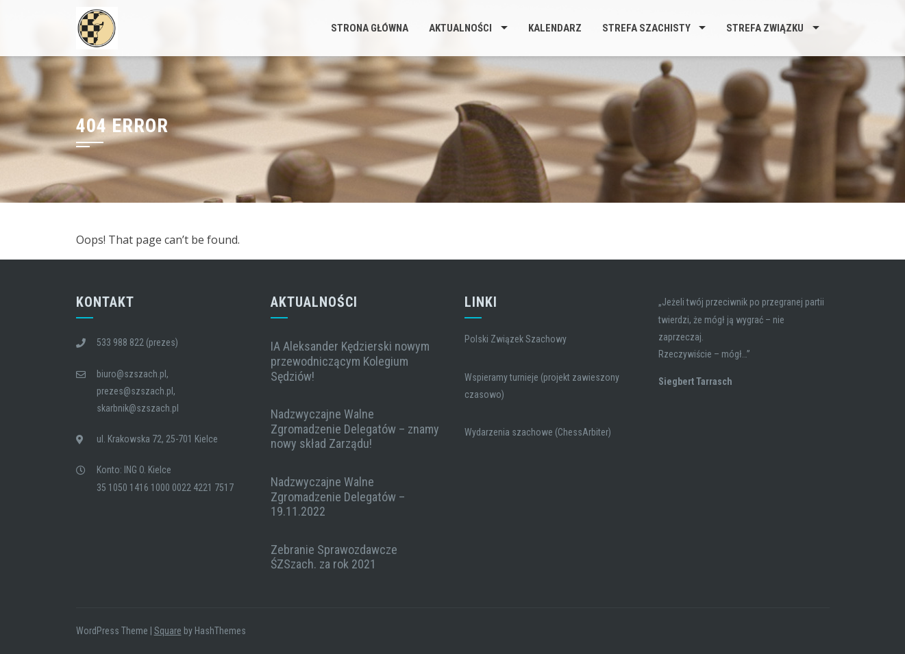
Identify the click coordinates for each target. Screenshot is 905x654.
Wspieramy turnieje (501, 377)
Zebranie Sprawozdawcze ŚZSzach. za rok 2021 (334, 557)
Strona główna (369, 28)
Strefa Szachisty (646, 28)
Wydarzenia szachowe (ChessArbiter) (537, 432)
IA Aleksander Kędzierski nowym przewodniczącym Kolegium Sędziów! (350, 361)
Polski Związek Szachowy (515, 339)
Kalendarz (555, 28)
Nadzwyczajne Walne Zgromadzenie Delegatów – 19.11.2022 (338, 496)
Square (168, 630)
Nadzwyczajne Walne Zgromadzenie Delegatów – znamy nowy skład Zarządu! (355, 429)
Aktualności (460, 28)
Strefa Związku (765, 28)
